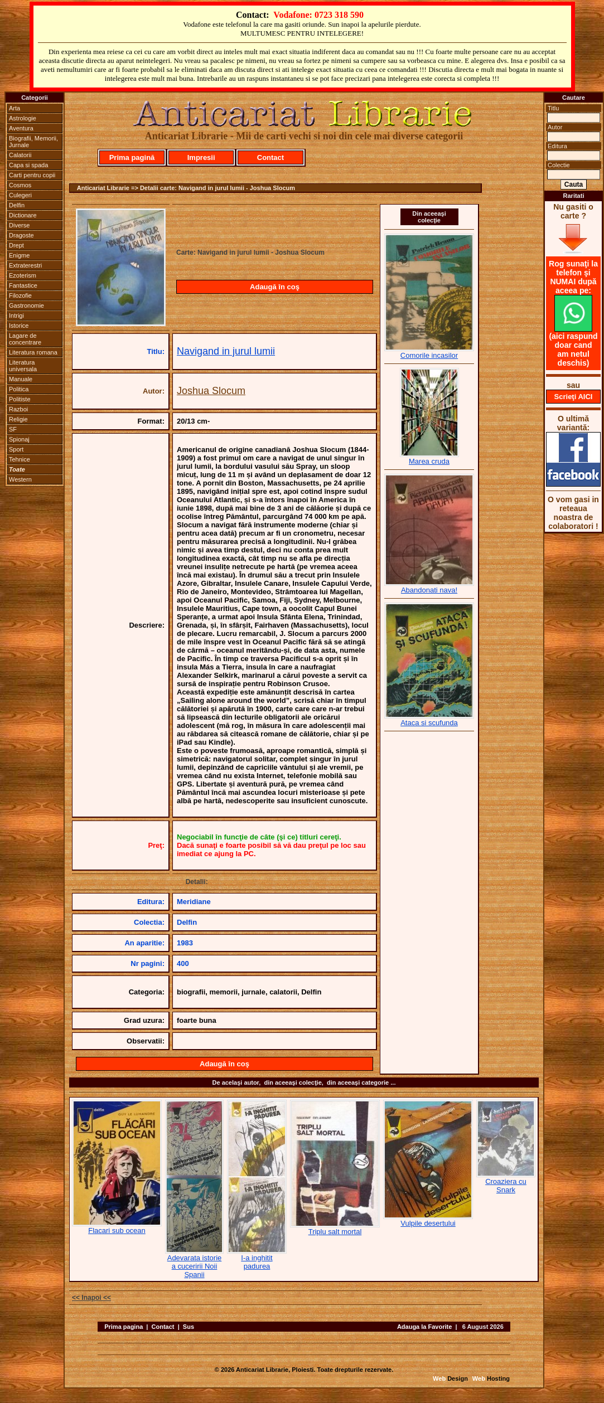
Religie (18, 419)
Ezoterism (22, 275)
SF (13, 429)
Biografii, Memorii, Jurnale (33, 141)
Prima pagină (132, 157)
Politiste (20, 399)
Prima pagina (123, 1326)
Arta (14, 108)
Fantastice (23, 285)
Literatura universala (23, 365)
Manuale (20, 379)
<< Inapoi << (91, 1298)
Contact (270, 157)
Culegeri (20, 195)
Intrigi (16, 315)
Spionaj (19, 439)
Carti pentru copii (32, 175)
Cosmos (20, 185)
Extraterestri (25, 265)
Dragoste (21, 235)
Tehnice (19, 459)
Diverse (19, 225)
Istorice (18, 325)
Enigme (19, 255)
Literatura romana (33, 352)
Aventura (21, 128)
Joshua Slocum (211, 390)
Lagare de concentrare (25, 339)
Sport (16, 449)
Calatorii (20, 155)
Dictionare (23, 215)
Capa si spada (28, 165)
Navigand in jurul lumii (226, 351)
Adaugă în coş (274, 287)
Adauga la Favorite (424, 1326)
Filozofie (20, 295)
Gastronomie (26, 305)
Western (20, 479)
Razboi (18, 409)
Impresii (201, 157)
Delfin (17, 205)
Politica (18, 389)
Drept (16, 245)
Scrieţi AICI (573, 396)
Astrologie (22, 118)
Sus (188, 1326)
